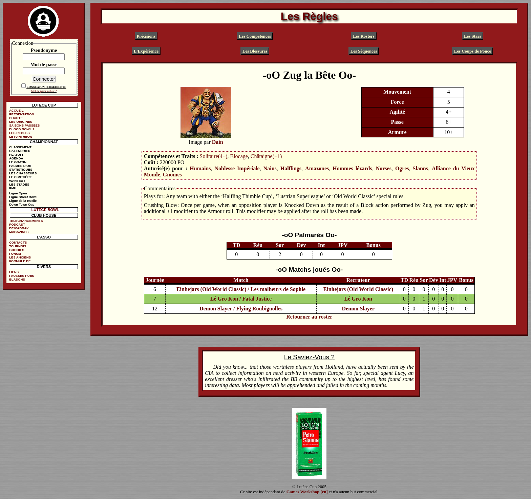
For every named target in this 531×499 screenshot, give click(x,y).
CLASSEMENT (20, 147)
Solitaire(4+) (214, 156)
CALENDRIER (19, 151)
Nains (270, 168)
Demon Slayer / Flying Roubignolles (240, 308)
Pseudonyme (44, 50)
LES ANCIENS (20, 257)
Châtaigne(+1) (266, 156)
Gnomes (172, 174)
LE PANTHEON (20, 136)
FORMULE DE (19, 261)
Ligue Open (18, 193)
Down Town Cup (21, 204)
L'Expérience (146, 51)
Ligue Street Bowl (23, 197)
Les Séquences (364, 51)
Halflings (290, 168)
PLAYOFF (16, 154)
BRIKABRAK (19, 228)
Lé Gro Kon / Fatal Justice (241, 299)
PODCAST (17, 224)
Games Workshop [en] (307, 492)
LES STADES (19, 184)
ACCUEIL (16, 110)
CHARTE (16, 118)
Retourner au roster (309, 317)
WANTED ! (17, 181)
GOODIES (16, 250)
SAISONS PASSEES (24, 125)
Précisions (146, 36)
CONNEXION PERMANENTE (46, 87)
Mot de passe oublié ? (44, 91)
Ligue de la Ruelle (23, 201)
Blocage (239, 156)
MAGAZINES (19, 232)
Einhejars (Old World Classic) (358, 289)
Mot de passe (43, 64)
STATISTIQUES (20, 169)
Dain (217, 142)
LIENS (14, 272)
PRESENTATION (21, 114)
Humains (200, 168)
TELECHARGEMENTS (26, 221)
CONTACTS (18, 242)
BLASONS (17, 279)
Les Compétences (255, 36)
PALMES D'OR (20, 166)
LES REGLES (19, 133)
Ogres (402, 168)
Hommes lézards (352, 168)
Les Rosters (364, 36)
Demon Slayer (358, 308)
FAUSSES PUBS (21, 275)
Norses (383, 168)
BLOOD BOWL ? (22, 129)
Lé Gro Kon (358, 299)
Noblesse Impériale (236, 168)
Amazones (317, 168)
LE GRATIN (17, 162)
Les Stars (472, 36)
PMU (12, 188)
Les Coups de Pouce (472, 51)
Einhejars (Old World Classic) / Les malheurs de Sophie (240, 289)
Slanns (420, 168)
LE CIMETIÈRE (20, 177)
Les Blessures (254, 51)
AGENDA (16, 158)
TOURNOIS (17, 246)
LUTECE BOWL (45, 210)
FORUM (15, 253)
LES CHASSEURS (23, 173)
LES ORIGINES (20, 121)
